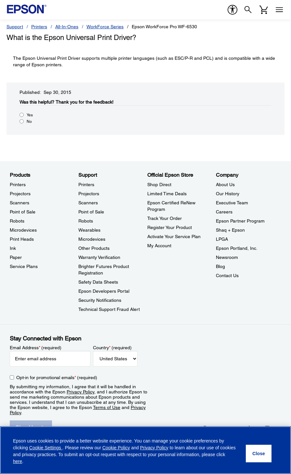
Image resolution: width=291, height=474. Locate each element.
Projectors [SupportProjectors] (88, 193)
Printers (39, 26)
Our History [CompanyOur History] (227, 193)
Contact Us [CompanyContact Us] (227, 275)
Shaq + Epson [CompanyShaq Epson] (230, 230)
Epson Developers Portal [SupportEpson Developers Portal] (103, 291)
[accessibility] (232, 10)
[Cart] (263, 10)
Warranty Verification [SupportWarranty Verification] (99, 257)
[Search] (248, 10)
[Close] (258, 453)
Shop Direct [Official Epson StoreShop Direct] (159, 184)
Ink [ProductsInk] (13, 248)
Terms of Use (106, 407)
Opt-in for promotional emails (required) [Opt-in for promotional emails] (56, 377)
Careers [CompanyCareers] (224, 211)
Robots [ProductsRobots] (17, 221)
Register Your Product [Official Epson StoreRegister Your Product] (169, 227)
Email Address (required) (35, 347)
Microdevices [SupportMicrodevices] (91, 239)
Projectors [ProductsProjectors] (20, 193)
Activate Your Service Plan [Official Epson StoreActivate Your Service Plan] (174, 236)
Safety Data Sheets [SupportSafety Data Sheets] (98, 282)
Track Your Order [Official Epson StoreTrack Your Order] (164, 218)
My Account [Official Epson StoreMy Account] (159, 245)
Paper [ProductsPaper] (16, 257)
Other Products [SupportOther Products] (94, 248)
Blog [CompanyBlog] (220, 266)
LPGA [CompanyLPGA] (222, 239)
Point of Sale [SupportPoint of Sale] (91, 211)
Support (15, 26)
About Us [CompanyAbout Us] (225, 184)
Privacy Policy (80, 391)
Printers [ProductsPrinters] (18, 184)
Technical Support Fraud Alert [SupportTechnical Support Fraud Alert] (109, 309)
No (29, 121)
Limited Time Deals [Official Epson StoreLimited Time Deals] (167, 193)
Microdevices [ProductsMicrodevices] (23, 230)
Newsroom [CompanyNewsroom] (227, 257)
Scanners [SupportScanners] (88, 202)
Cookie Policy (116, 447)
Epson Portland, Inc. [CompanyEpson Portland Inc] (237, 248)
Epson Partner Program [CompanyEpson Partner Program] (240, 221)
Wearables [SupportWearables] (89, 230)
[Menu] (279, 10)
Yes (30, 115)
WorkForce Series (105, 26)
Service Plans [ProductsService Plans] (24, 266)
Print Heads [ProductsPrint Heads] (22, 239)
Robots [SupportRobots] (85, 221)
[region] (145, 450)
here (17, 461)
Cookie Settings (45, 447)
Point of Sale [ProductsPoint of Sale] (22, 211)
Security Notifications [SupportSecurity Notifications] (99, 300)
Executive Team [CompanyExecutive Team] (232, 202)
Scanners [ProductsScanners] (19, 202)
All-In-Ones (66, 26)
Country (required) (112, 347)
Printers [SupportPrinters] (86, 184)
